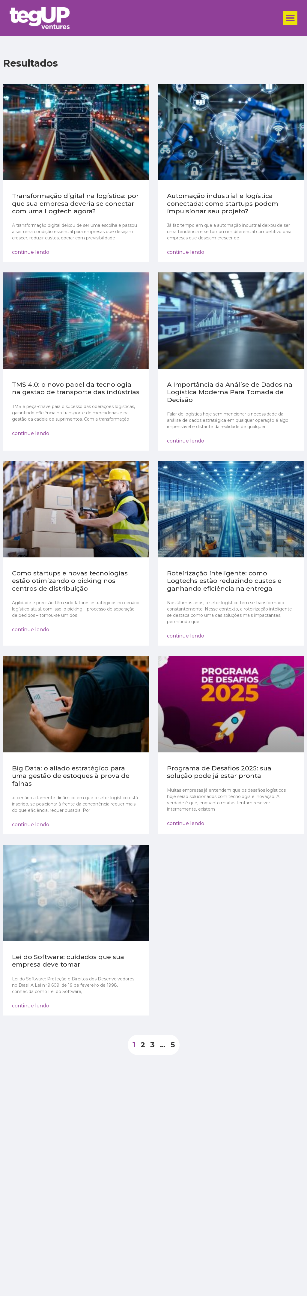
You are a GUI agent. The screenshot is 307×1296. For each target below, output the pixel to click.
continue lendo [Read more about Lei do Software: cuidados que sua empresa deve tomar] (30, 1006)
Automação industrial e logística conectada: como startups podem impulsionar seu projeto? (222, 203)
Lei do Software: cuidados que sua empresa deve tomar (68, 960)
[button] (290, 18)
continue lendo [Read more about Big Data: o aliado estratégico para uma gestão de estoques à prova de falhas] (30, 824)
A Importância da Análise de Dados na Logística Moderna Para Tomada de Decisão (229, 392)
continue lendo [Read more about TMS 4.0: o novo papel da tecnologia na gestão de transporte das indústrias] (30, 433)
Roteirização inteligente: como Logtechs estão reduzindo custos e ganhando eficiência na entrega (224, 580)
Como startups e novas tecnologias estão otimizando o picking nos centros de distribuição (70, 580)
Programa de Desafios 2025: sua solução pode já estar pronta (219, 771)
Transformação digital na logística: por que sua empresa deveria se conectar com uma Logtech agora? (75, 203)
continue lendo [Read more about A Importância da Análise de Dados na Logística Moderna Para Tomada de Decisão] (185, 441)
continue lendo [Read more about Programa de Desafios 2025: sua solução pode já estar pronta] (185, 823)
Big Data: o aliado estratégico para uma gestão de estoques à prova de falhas (71, 775)
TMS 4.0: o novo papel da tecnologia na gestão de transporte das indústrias (75, 388)
